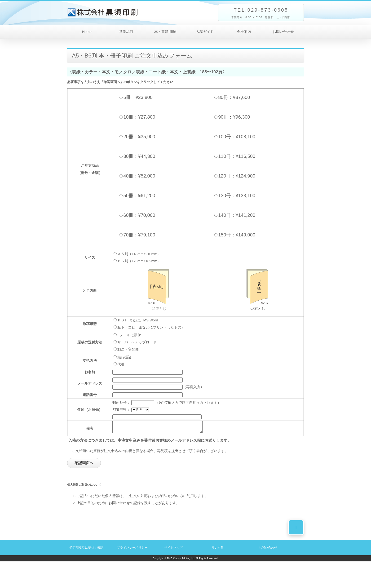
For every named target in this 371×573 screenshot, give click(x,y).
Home (87, 32)
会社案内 (244, 32)
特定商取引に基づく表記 (86, 549)
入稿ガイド (205, 32)
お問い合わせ (283, 32)
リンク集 (218, 549)
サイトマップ (173, 549)
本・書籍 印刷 (165, 32)
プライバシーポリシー (132, 549)
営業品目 (126, 32)
